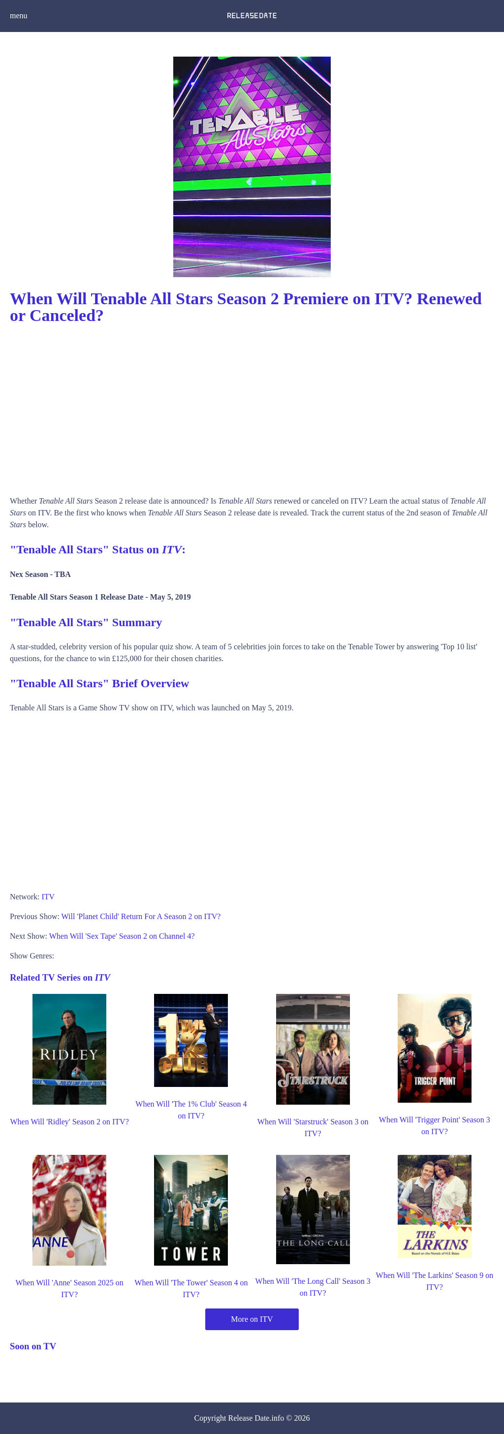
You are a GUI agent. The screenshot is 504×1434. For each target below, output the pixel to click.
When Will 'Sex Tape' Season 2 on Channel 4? (122, 936)
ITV (48, 896)
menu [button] (19, 15)
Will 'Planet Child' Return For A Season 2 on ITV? (141, 916)
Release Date (249, 1418)
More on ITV (252, 1319)
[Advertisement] (252, 407)
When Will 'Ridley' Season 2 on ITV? (69, 1121)
